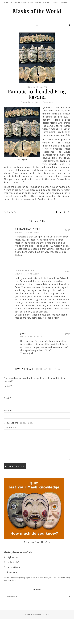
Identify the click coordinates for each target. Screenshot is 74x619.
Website (8, 410)
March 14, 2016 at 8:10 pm (31, 336)
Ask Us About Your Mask (40, 2)
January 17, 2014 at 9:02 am (27, 232)
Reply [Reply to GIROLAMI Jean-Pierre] (67, 229)
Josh (39, 369)
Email (7, 398)
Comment (10, 427)
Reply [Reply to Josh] (67, 334)
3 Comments (47, 102)
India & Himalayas (37, 87)
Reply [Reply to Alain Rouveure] (67, 271)
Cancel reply (51, 369)
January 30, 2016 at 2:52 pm (27, 274)
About (56, 2)
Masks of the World (37, 11)
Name (8, 385)
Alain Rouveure (24, 270)
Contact (65, 2)
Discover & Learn (19, 2)
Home (6, 2)
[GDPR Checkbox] (4, 423)
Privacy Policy (26, 422)
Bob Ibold (11, 212)
